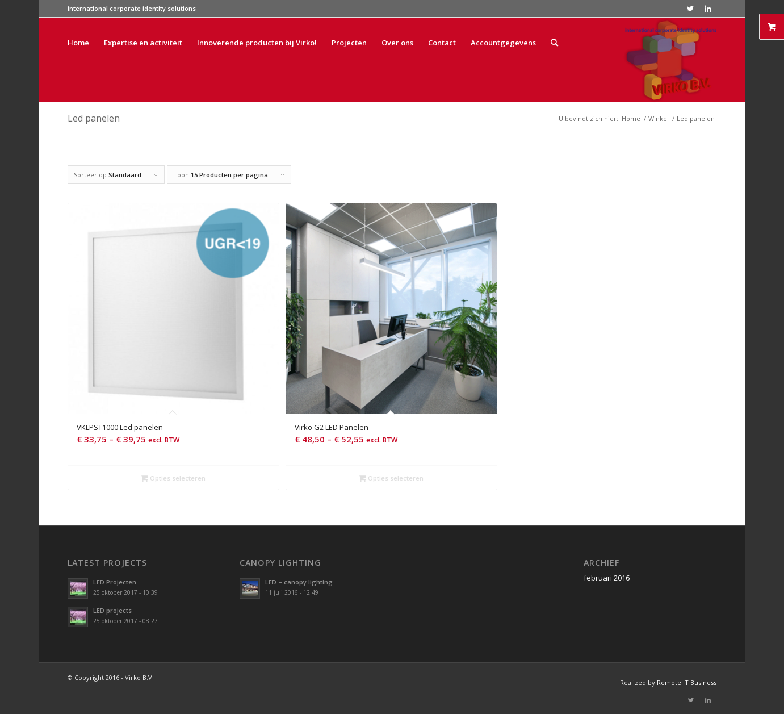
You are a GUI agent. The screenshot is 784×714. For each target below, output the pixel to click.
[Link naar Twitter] (690, 8)
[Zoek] (554, 60)
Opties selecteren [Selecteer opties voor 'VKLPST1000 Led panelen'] (173, 478)
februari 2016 (607, 578)
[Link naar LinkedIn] (707, 8)
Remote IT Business (686, 682)
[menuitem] (78, 60)
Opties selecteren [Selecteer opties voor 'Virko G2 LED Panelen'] (391, 478)
